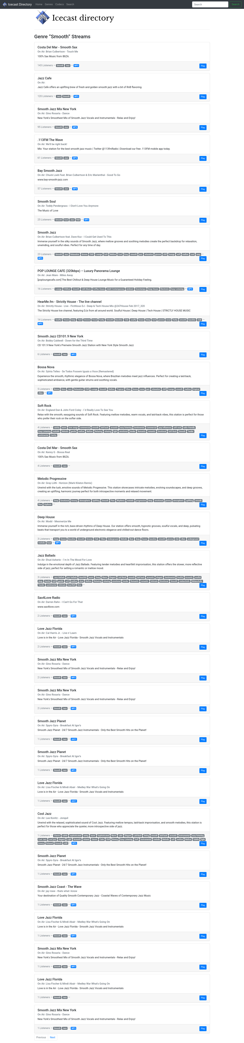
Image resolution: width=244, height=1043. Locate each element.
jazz (140, 254)
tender (133, 431)
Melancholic (197, 581)
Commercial (151, 428)
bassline (191, 320)
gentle (73, 431)
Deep (73, 320)
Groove (84, 254)
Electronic (164, 289)
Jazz (68, 65)
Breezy (115, 839)
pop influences (165, 428)
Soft (106, 254)
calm (120, 836)
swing (85, 836)
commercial (85, 428)
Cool (120, 254)
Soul (66, 220)
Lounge (99, 254)
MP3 (76, 65)
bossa (135, 389)
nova (142, 389)
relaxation (149, 254)
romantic (151, 431)
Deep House (153, 289)
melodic (56, 431)
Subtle (196, 839)
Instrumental (145, 839)
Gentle (47, 581)
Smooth (60, 65)
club (199, 320)
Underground (112, 539)
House (66, 320)
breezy (41, 843)
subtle (65, 836)
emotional (123, 431)
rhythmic (48, 504)
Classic (57, 836)
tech (154, 320)
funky (175, 320)
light (115, 431)
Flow (113, 501)
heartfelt (71, 585)
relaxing (107, 431)
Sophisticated (103, 836)
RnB (78, 220)
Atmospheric (84, 501)
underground (193, 539)
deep (148, 320)
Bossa (56, 389)
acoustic (114, 428)
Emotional (162, 431)
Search (70, 4)
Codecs (59, 4)
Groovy (74, 501)
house (141, 320)
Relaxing (98, 431)
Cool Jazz (42, 839)
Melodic (65, 431)
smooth (133, 254)
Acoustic (189, 577)
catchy (57, 428)
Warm (104, 577)
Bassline (118, 320)
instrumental (184, 836)
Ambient (129, 289)
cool (192, 254)
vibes (40, 393)
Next (52, 1037)
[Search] (210, 4)
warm (64, 428)
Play (203, 66)
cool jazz (52, 839)
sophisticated (75, 836)
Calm (102, 839)
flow (40, 504)
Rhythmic (121, 501)
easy (198, 254)
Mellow (113, 254)
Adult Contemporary (115, 289)
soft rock (177, 428)
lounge (172, 254)
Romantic (142, 431)
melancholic (184, 581)
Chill (91, 254)
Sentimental (139, 428)
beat (49, 543)
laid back (104, 428)
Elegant (112, 577)
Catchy (53, 435)
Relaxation (74, 254)
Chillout (67, 289)
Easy (126, 254)
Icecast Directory (17, 4)
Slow (79, 585)
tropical (196, 389)
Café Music (86, 289)
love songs (73, 428)
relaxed (86, 839)
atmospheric (178, 501)
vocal (168, 320)
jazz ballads (72, 577)
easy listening (126, 428)
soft (178, 254)
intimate (62, 585)
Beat (132, 539)
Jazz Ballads (59, 577)
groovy (168, 501)
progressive (141, 501)
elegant (159, 577)
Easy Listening (177, 289)
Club (127, 320)
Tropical (120, 389)
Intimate (154, 581)
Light (69, 839)
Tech (80, 320)
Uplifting (96, 501)
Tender (191, 431)
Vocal (94, 320)
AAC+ (73, 739)
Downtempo (141, 289)
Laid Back (122, 577)
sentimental (43, 435)
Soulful (58, 320)
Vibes (128, 389)
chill (165, 254)
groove (158, 254)
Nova (63, 389)
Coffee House (99, 289)
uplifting (189, 501)
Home (38, 4)
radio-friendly (189, 428)
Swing (146, 836)
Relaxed (49, 843)
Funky (101, 320)
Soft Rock (172, 431)
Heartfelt (83, 577)
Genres (49, 4)
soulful (133, 320)
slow (81, 581)
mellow (185, 254)
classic (95, 839)
